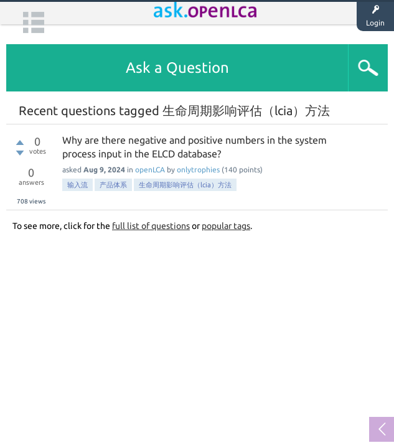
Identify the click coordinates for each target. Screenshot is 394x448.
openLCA (150, 170)
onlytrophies (198, 170)
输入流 (77, 185)
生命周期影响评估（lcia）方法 (185, 185)
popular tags (226, 226)
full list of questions (151, 226)
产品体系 (113, 185)
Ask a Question (177, 67)
